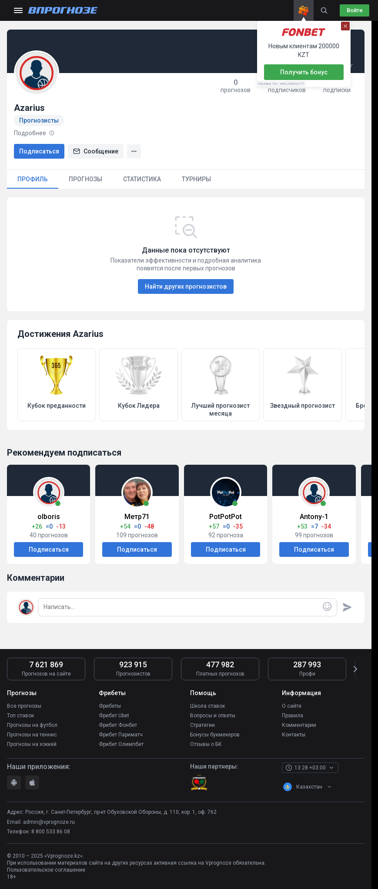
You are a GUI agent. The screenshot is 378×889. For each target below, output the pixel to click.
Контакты (293, 735)
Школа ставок (207, 706)
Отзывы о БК (206, 744)
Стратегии (202, 725)
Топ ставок (20, 716)
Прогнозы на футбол (32, 725)
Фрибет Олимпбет (121, 744)
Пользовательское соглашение (46, 870)
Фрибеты (110, 706)
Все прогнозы (24, 706)
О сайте (291, 706)
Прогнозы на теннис (32, 735)
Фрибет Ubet (114, 716)
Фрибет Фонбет (118, 725)
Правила (292, 716)
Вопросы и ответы (212, 716)
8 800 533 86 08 (50, 832)
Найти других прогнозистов (186, 286)
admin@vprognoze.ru (49, 822)
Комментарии (299, 725)
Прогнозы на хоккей (32, 744)
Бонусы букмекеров (215, 735)
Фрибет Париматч (121, 735)
